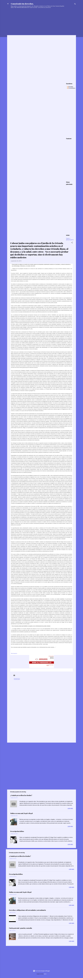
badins (45, 973)
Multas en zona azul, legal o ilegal (21, 813)
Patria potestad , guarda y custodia (20, 928)
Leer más (70, 808)
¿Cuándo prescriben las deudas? (21, 795)
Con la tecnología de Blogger (41, 971)
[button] (72, 243)
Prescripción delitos (17, 831)
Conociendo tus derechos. (22, 3)
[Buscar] (75, 4)
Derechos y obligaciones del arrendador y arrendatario (27, 910)
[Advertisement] (41, 19)
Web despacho (14, 653)
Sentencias (17, 679)
